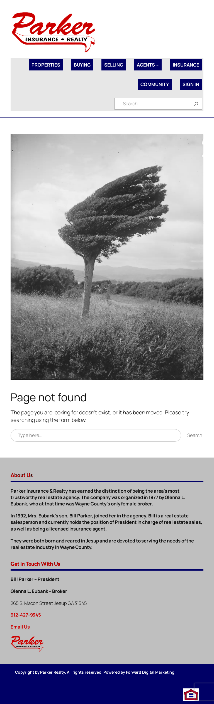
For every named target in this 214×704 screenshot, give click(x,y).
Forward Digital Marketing (150, 672)
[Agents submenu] (157, 64)
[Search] (196, 103)
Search (194, 435)
